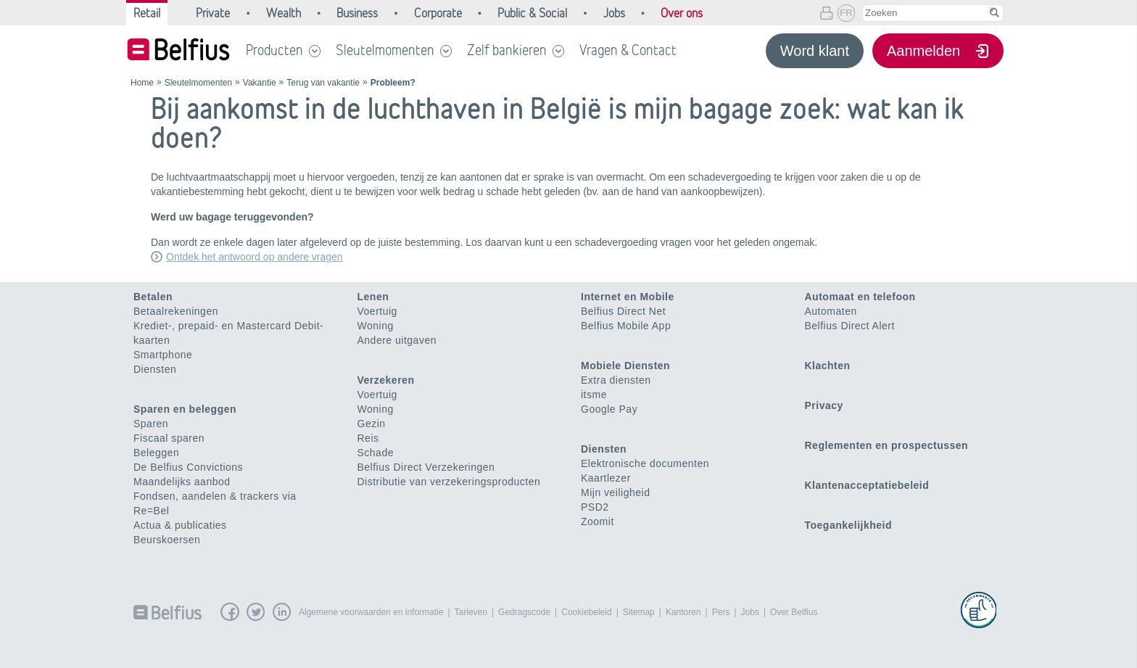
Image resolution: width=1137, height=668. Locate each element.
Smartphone (162, 354)
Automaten (831, 311)
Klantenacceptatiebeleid (867, 485)
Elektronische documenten (645, 463)
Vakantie (259, 83)
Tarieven (471, 612)
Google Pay (609, 409)
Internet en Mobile (627, 296)
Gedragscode (524, 612)
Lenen (373, 296)
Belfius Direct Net (623, 311)
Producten (274, 50)
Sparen (150, 423)
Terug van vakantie (323, 83)
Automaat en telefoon (860, 296)
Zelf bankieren (507, 50)
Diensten (154, 369)
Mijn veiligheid (615, 492)
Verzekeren (386, 380)
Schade (375, 452)
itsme (594, 394)
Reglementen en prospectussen (887, 445)
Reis (368, 438)
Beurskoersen (166, 539)
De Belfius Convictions (188, 467)
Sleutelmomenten (385, 50)
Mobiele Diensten (625, 365)
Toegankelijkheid (849, 525)
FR (846, 12)
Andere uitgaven (397, 340)
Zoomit (597, 521)
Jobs (750, 612)
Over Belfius (793, 612)
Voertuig (377, 311)
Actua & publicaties (180, 525)
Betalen (153, 296)
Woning (375, 325)
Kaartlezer (606, 478)
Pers (721, 612)
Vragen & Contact (628, 50)
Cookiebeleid (586, 612)
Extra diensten (616, 380)
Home (142, 83)
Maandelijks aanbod (182, 481)
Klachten (828, 365)
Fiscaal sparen (168, 438)
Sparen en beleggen (184, 409)
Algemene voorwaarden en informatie (371, 612)
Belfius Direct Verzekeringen (426, 467)
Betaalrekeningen (175, 311)
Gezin (371, 423)
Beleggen (156, 452)
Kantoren (683, 612)
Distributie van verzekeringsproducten (449, 481)
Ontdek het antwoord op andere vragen (254, 257)
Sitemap (639, 612)
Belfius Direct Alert (850, 325)
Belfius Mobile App (626, 325)
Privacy (824, 405)
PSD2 (595, 507)
